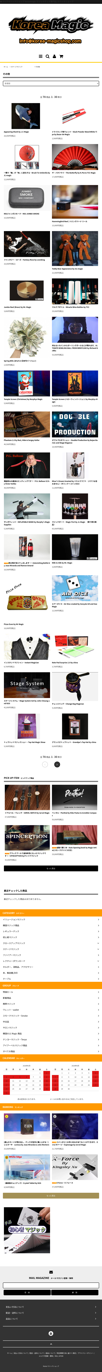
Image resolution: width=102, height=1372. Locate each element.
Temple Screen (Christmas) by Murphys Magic (23, 399)
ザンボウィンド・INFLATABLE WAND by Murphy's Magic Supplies (27, 523)
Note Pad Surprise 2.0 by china (65, 662)
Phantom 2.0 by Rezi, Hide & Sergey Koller (22, 440)
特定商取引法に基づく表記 (66, 1353)
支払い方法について (21, 1353)
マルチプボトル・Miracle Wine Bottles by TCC (70, 307)
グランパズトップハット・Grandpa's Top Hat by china (74, 742)
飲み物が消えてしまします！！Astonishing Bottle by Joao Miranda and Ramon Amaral (27, 564)
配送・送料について (37, 1353)
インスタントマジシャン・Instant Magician (21, 662)
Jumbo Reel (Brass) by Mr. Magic (17, 307)
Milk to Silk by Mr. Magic (62, 562)
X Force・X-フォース (62, 1182)
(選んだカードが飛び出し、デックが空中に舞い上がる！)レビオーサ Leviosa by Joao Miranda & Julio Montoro (27, 1143)
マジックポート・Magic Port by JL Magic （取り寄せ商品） (74, 523)
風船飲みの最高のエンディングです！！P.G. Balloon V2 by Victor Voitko (26, 482)
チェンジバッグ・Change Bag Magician (68, 704)
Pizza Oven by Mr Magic (14, 624)
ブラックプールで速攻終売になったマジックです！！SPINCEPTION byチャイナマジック (25, 854)
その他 (38, 67)
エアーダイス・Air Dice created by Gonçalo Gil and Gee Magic (74, 605)
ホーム (6, 67)
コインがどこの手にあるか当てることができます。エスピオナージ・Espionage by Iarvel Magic (75, 1143)
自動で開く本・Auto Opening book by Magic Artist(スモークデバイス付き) (74, 848)
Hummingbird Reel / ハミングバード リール (69, 221)
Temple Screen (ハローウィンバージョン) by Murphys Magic (75, 400)
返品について (50, 1353)
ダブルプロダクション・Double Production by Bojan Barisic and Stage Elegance (75, 441)
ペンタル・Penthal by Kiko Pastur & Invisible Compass (74, 814)
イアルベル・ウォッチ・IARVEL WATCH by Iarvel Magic (27, 813)
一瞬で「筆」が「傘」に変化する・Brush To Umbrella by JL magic (27, 173)
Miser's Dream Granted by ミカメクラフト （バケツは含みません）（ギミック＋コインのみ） (74, 482)
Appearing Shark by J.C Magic (16, 131)
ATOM (61, 1356)
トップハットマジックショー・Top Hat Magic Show (24, 742)
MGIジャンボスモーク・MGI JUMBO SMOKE (21, 213)
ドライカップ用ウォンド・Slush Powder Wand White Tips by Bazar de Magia (74, 133)
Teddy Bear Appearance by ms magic (67, 268)
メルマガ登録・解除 (46, 1356)
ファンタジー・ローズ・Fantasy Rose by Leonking (24, 259)
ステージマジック (22, 67)
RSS (56, 1356)
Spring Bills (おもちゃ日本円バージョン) (20, 361)
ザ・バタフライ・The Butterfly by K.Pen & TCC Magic (74, 172)
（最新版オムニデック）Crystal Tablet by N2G (22, 1183)
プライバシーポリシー (86, 1353)
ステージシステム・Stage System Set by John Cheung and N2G (27, 702)
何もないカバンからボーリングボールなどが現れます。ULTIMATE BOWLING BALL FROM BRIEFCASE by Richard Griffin (75, 348)
